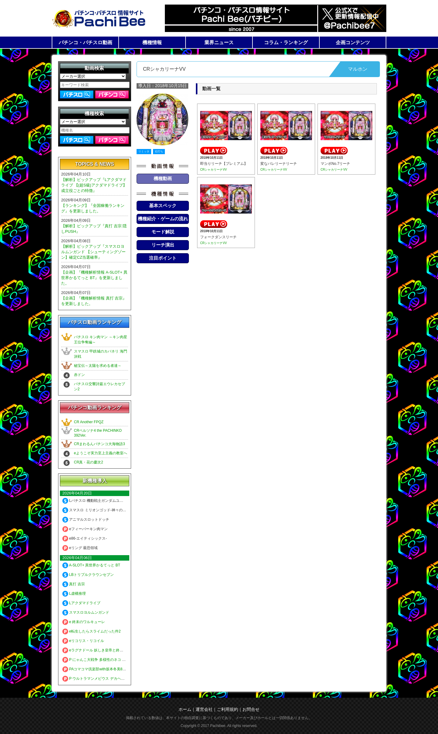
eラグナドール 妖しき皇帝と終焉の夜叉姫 (100, 650)
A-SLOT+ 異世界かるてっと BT (91, 565)
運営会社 (204, 709)
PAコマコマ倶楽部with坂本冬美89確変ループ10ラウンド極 (113, 669)
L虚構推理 (74, 593)
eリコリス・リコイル (83, 641)
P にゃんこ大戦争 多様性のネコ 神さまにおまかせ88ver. (111, 660)
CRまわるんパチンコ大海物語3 (99, 444)
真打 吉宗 (73, 584)
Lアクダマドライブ (81, 603)
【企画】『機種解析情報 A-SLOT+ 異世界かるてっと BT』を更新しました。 (94, 277)
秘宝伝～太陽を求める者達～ (97, 365)
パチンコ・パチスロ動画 (85, 42)
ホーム (185, 709)
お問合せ (250, 709)
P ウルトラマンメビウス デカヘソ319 (96, 678)
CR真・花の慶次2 (88, 462)
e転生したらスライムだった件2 (91, 631)
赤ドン (79, 375)
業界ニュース (219, 42)
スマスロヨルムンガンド (85, 612)
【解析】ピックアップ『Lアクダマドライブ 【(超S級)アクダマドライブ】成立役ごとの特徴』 (94, 185)
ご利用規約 (227, 709)
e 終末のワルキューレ (83, 622)
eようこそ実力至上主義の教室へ (100, 453)
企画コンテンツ (353, 42)
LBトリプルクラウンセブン (88, 575)
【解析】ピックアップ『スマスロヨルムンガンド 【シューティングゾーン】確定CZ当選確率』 (93, 252)
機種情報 (152, 42)
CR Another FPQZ (88, 422)
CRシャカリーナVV (213, 169)
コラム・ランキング (286, 42)
